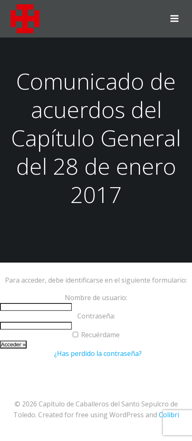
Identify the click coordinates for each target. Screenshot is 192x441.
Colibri (169, 414)
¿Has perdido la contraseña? (98, 353)
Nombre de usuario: (96, 297)
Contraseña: (96, 316)
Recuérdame (100, 334)
